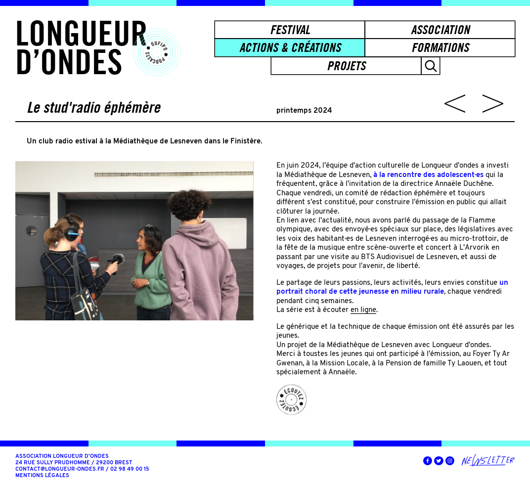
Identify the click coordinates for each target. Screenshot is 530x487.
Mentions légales (42, 476)
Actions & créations (290, 47)
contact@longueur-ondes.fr (59, 469)
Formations (440, 47)
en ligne (363, 310)
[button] (431, 65)
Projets (346, 65)
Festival (290, 29)
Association (440, 29)
